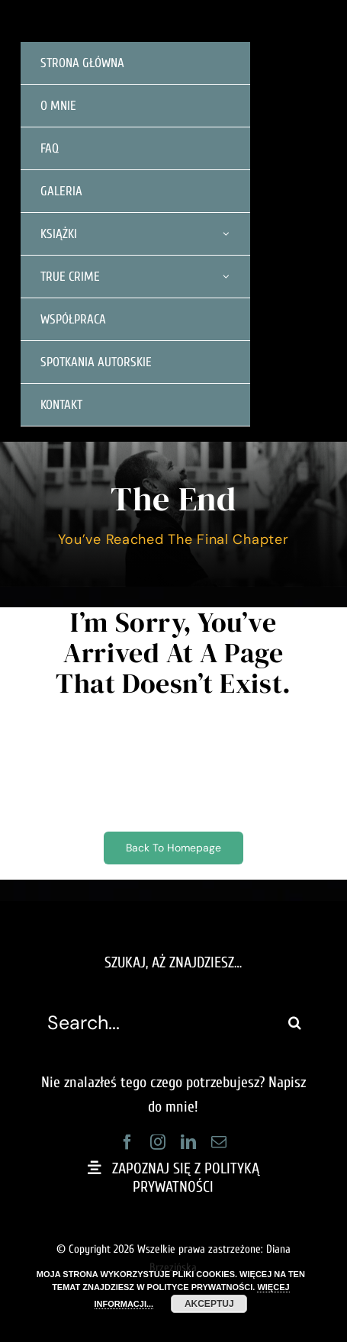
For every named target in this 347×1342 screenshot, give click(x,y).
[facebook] (127, 1142)
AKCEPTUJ (209, 1304)
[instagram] (157, 1142)
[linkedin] (188, 1142)
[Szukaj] (295, 1023)
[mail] (219, 1142)
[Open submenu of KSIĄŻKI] (225, 234)
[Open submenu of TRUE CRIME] (225, 277)
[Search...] (156, 1023)
